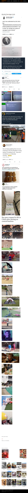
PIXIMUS (4, 0)
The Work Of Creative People (4, 469)
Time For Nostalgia (4, 477)
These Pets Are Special (4, 485)
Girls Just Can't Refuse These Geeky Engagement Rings (9, 469)
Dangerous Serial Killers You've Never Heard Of (24, 478)
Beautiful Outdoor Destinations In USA (9, 477)
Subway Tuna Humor (14, 477)
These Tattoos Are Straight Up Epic (9, 485)
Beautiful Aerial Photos (24, 469)
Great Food (24, 458)
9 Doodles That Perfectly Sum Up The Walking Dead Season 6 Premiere (19, 470)
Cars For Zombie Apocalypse (14, 469)
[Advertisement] (14, 8)
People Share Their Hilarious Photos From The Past (24, 486)
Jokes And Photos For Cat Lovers (19, 485)
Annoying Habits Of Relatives (19, 477)
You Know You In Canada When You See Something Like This (14, 486)
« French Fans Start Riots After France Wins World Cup (5, 459)
